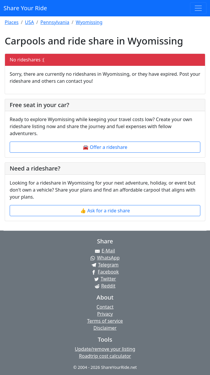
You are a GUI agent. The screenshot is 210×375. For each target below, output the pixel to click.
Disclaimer (105, 328)
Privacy (105, 314)
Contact (105, 307)
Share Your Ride (25, 8)
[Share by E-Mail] (105, 250)
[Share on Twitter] (105, 278)
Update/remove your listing (105, 349)
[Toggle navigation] (198, 8)
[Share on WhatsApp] (105, 257)
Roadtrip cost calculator (105, 356)
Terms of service (105, 321)
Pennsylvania (55, 22)
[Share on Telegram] (105, 264)
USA (29, 22)
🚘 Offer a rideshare (105, 147)
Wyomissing (89, 22)
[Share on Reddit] (105, 285)
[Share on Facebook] (105, 271)
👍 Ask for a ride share (105, 210)
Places (11, 22)
